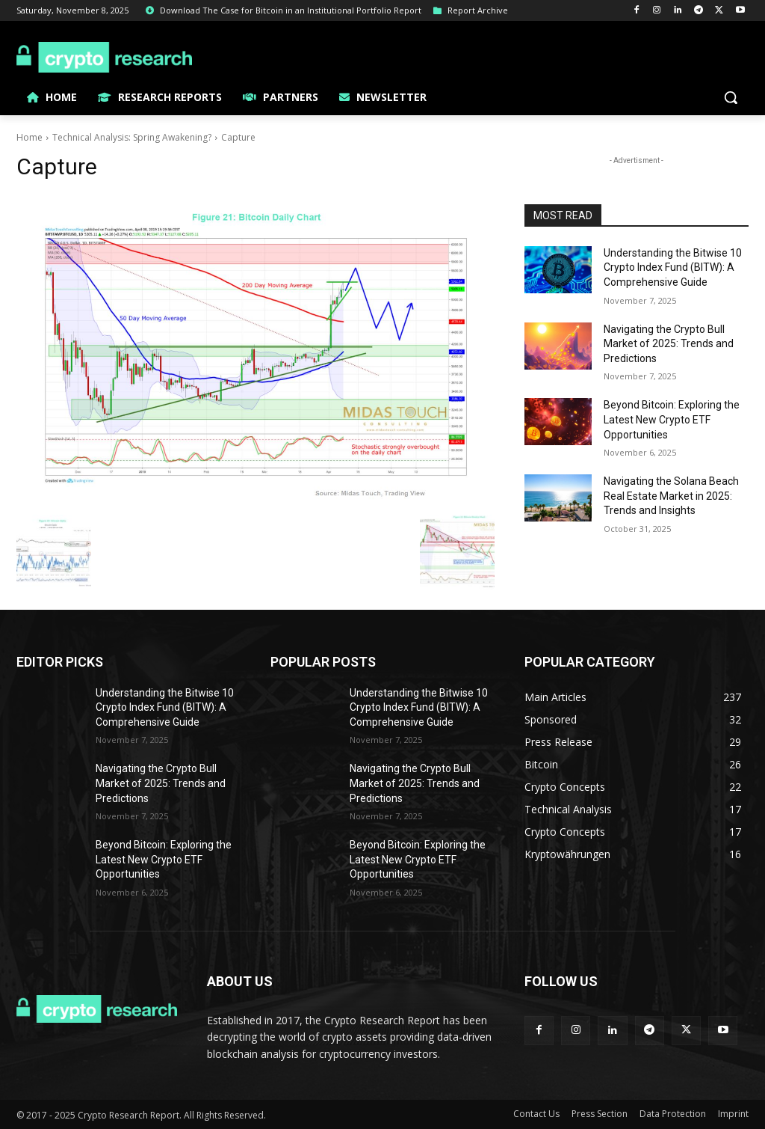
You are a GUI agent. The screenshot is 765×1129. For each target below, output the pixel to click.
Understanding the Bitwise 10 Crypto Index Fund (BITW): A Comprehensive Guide (673, 267)
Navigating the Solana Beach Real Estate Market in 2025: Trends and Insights (671, 495)
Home (29, 137)
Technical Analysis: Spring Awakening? (131, 137)
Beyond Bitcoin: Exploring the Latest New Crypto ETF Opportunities (672, 419)
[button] (731, 97)
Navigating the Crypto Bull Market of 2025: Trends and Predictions (669, 343)
